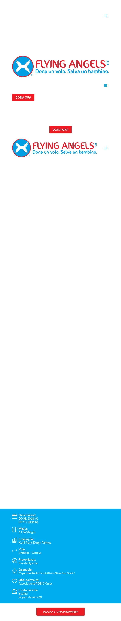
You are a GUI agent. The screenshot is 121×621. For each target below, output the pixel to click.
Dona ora (23, 97)
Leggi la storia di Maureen (60, 611)
